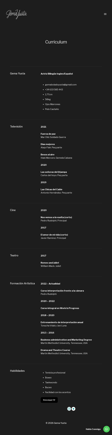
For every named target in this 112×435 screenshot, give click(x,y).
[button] (106, 429)
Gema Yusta (60, 423)
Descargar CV (49, 400)
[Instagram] (69, 409)
